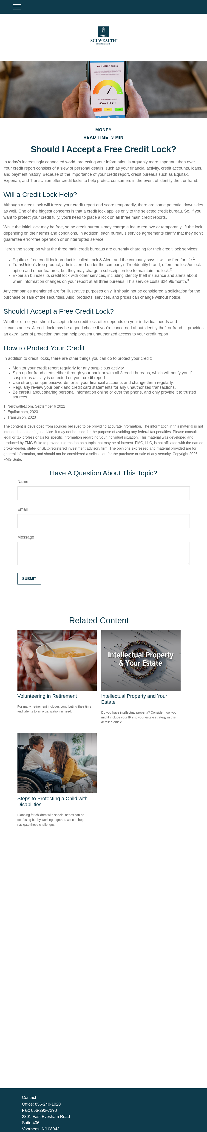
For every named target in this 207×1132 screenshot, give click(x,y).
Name (22, 481)
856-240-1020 (48, 1104)
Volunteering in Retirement (47, 696)
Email (22, 509)
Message (25, 537)
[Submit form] (29, 578)
